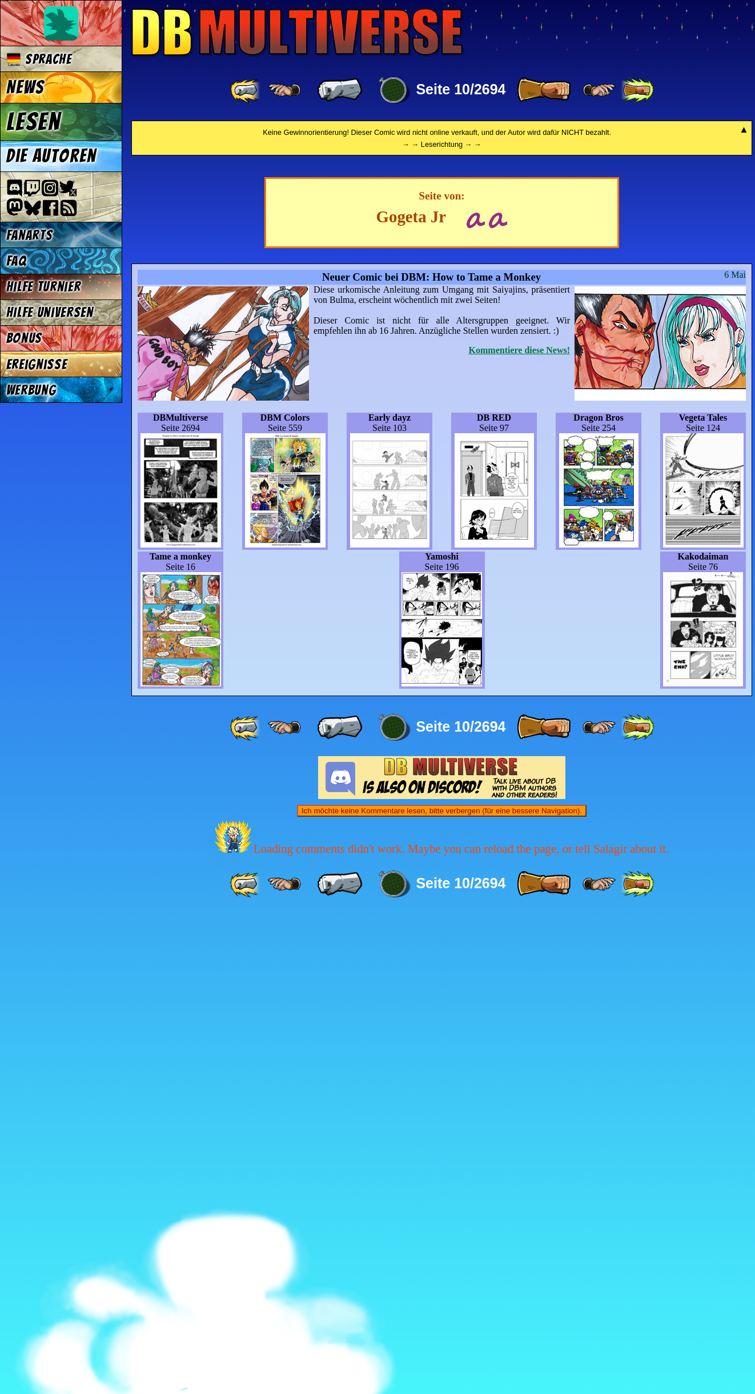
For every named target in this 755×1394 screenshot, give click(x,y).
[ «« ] (246, 90)
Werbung (31, 390)
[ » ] (543, 90)
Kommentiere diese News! (519, 828)
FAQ (16, 261)
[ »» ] (637, 90)
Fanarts (29, 235)
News (25, 87)
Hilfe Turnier (43, 286)
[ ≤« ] (284, 90)
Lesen (33, 122)
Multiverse (297, 32)
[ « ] (340, 90)
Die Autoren (51, 156)
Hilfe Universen (50, 312)
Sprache (39, 59)
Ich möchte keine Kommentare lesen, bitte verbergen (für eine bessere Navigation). (442, 1289)
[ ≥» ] (599, 90)
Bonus (24, 338)
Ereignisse (36, 364)
